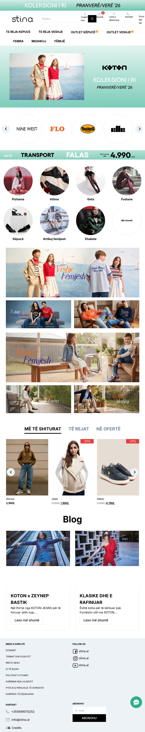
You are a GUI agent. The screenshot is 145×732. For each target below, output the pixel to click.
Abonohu (89, 718)
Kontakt (129, 15)
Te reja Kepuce (18, 32)
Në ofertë (108, 429)
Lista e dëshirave (114, 17)
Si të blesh (12, 669)
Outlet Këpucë (84, 31)
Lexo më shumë (27, 620)
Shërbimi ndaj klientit (19, 681)
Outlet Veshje (120, 31)
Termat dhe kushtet (18, 656)
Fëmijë (59, 41)
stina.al (81, 651)
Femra (18, 41)
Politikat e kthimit (17, 675)
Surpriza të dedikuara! (20, 694)
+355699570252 (22, 711)
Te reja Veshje (50, 32)
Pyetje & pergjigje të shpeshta (25, 687)
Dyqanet (11, 650)
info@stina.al (21, 720)
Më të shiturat (42, 429)
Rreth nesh (13, 662)
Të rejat (79, 429)
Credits (17, 728)
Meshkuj (39, 41)
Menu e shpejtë (15, 644)
